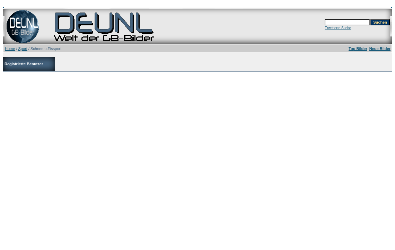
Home (10, 49)
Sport (22, 49)
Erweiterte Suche (338, 28)
